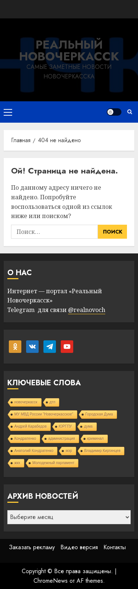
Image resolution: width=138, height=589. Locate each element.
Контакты (114, 547)
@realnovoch (86, 310)
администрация (61, 439)
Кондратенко (25, 439)
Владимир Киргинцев (102, 451)
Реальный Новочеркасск (69, 50)
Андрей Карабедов (30, 426)
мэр (69, 451)
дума (88, 426)
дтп (53, 402)
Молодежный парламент (53, 463)
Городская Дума (99, 414)
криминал (95, 439)
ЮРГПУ (65, 426)
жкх (17, 463)
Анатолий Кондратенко (33, 451)
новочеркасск (26, 402)
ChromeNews (50, 580)
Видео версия (79, 547)
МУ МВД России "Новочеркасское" (43, 414)
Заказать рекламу (32, 547)
